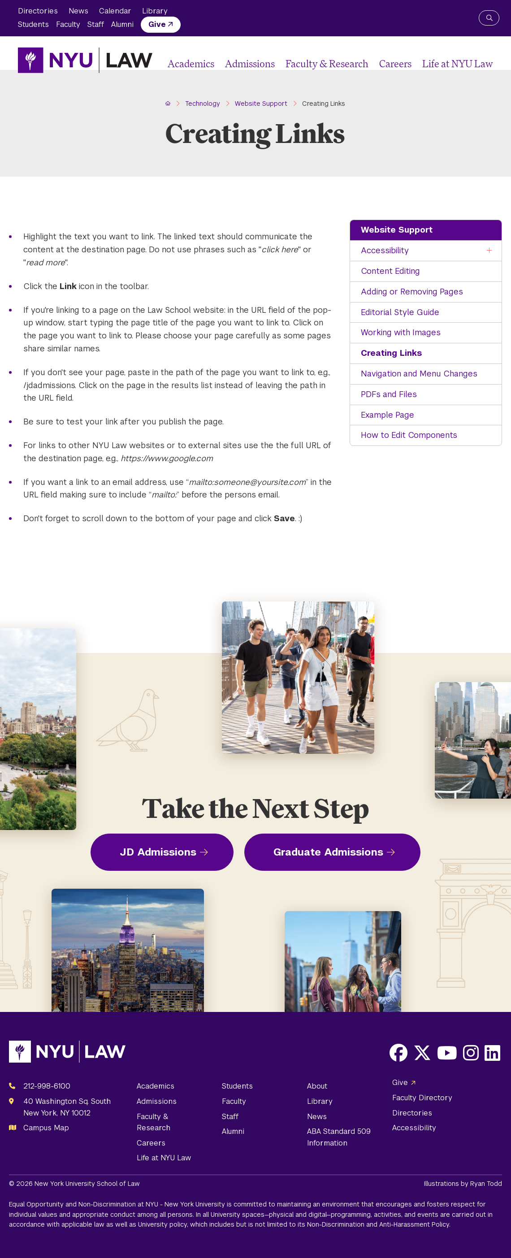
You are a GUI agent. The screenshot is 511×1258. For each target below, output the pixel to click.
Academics (191, 63)
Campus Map (46, 1128)
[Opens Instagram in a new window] (471, 1053)
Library (155, 11)
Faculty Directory (422, 1097)
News (78, 11)
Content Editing (390, 271)
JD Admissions (158, 852)
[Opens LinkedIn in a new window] (492, 1053)
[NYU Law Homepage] (85, 60)
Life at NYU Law (457, 63)
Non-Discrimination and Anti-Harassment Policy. (378, 1224)
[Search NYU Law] (489, 18)
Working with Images (401, 332)
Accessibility (385, 250)
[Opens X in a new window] (422, 1053)
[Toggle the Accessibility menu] (489, 251)
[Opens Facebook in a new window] (398, 1053)
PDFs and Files (389, 394)
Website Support (397, 230)
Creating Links (391, 353)
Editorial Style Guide (400, 312)
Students (33, 24)
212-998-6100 (46, 1086)
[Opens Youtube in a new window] (447, 1053)
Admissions (250, 63)
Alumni (122, 24)
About (317, 1086)
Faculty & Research (327, 63)
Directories (38, 11)
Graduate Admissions (328, 852)
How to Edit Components (409, 435)
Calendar (115, 11)
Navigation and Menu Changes (419, 373)
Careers (395, 63)
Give (157, 24)
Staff (95, 24)
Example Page (387, 415)
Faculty (68, 24)
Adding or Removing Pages (412, 291)
